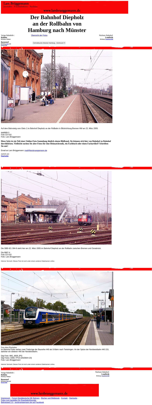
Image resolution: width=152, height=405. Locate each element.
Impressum (5, 398)
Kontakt (64, 398)
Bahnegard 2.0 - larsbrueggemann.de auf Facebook (22, 402)
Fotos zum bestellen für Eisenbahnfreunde (18, 400)
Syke (7, 43)
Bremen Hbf (4, 45)
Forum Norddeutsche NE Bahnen (25, 398)
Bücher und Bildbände (50, 398)
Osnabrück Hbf (109, 39)
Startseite (73, 398)
